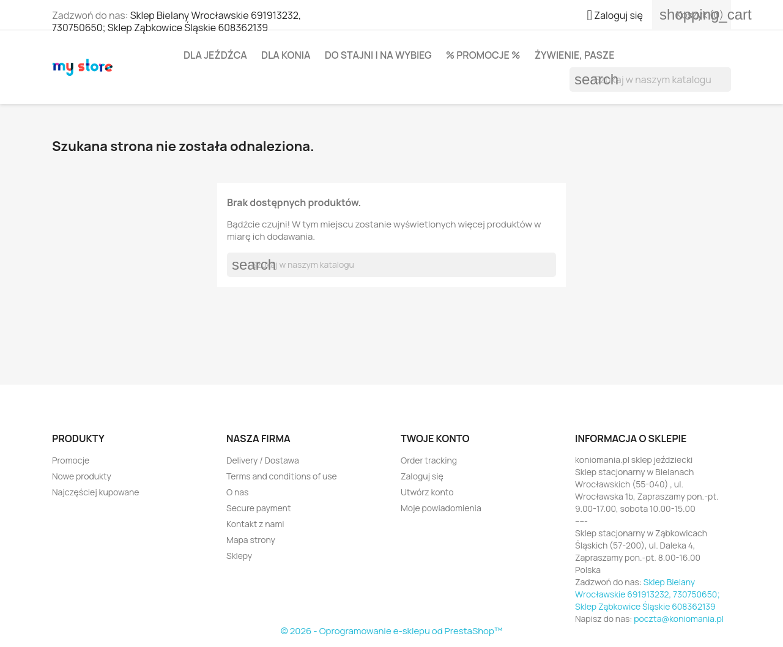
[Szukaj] (650, 79)
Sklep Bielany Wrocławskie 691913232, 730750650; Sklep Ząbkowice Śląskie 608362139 (176, 21)
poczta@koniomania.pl (679, 618)
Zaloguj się (422, 476)
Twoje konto (435, 438)
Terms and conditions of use (281, 476)
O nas (237, 492)
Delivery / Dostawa (262, 460)
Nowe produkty (81, 476)
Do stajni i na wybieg (378, 55)
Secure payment (258, 508)
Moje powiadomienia (441, 508)
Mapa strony (250, 539)
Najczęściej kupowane (95, 492)
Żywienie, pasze (575, 55)
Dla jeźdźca (215, 55)
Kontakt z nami (255, 524)
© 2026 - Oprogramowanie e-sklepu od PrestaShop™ (392, 630)
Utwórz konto (427, 492)
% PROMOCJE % (483, 55)
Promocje (70, 460)
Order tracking (429, 460)
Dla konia (286, 55)
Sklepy (239, 555)
